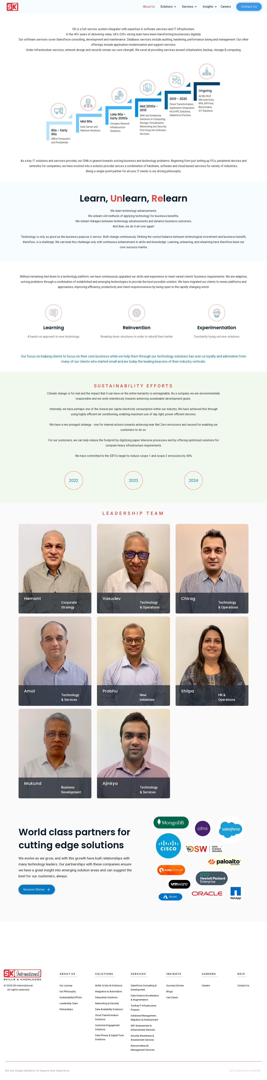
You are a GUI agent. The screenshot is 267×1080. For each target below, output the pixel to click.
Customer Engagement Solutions (107, 1027)
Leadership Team (69, 1003)
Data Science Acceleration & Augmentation (145, 997)
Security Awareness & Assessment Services (142, 1037)
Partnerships (66, 1009)
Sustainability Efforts (71, 997)
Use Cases (172, 997)
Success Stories (175, 985)
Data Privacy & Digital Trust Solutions (109, 1037)
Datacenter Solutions (106, 997)
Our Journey (66, 985)
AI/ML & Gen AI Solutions (108, 985)
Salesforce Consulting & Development (144, 987)
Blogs (169, 991)
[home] (12, 7)
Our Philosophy (68, 991)
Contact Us (243, 985)
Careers (226, 6)
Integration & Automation (108, 991)
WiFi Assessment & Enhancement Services (143, 1027)
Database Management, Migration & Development (144, 1017)
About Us (149, 6)
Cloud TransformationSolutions (106, 1017)
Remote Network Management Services (142, 1047)
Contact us (249, 6)
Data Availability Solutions (109, 1009)
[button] (167, 7)
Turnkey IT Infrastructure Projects (143, 1007)
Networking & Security (107, 1003)
